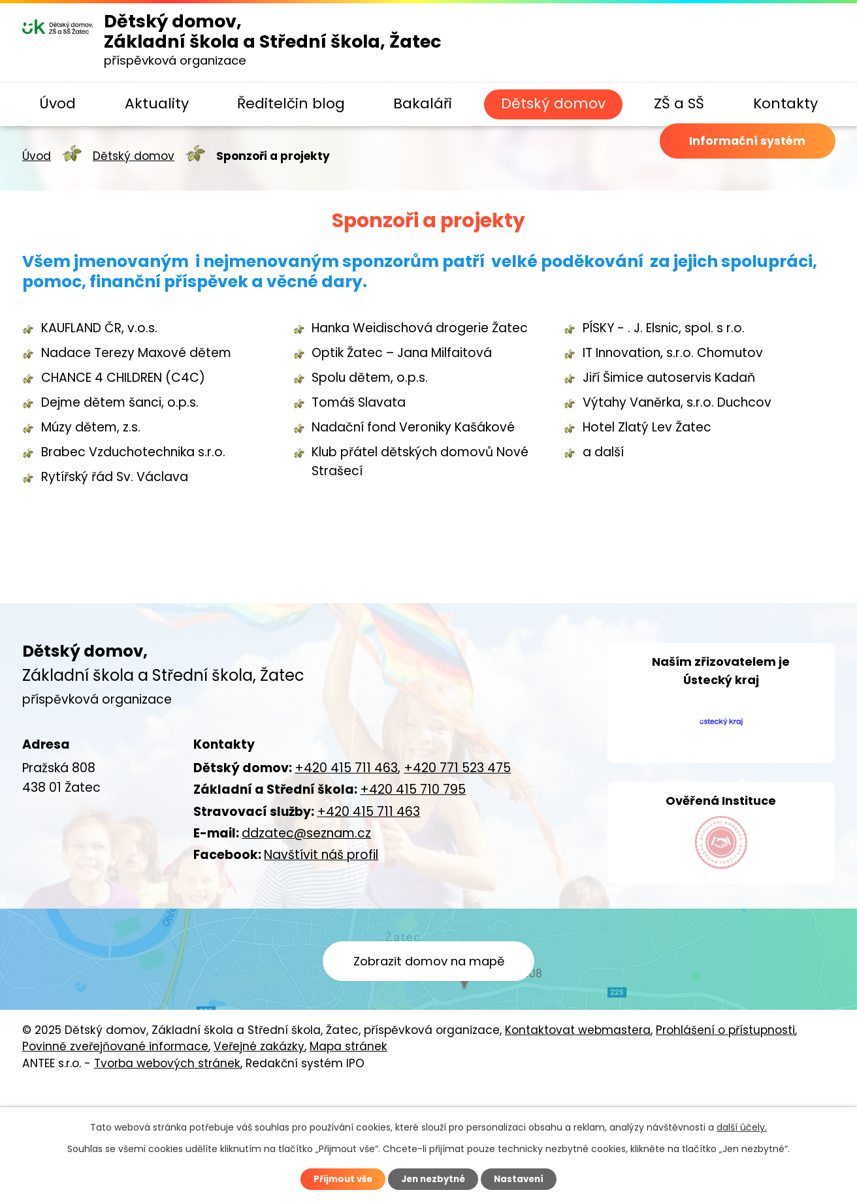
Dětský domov (553, 103)
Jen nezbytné (433, 1178)
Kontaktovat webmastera (578, 1092)
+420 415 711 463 (346, 768)
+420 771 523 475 (457, 768)
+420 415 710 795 (413, 789)
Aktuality (157, 103)
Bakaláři (422, 103)
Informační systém (735, 158)
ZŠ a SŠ (679, 103)
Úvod (57, 103)
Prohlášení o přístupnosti (725, 1092)
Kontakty (785, 103)
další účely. (742, 1126)
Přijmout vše (338, 1178)
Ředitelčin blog (291, 103)
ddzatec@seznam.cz (306, 833)
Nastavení (524, 1178)
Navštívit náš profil (321, 855)
